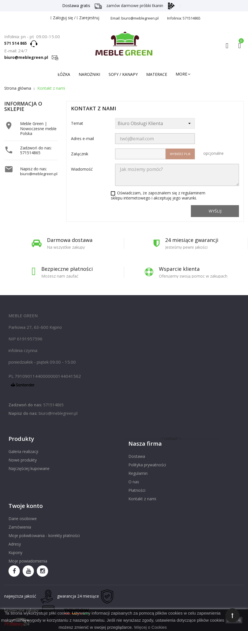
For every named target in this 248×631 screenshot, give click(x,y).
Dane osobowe (22, 518)
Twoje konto (25, 506)
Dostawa (136, 456)
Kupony (15, 552)
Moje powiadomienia (27, 561)
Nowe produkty (22, 460)
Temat (77, 123)
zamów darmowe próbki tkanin (140, 5)
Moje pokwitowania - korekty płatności (44, 535)
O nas (133, 481)
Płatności (136, 490)
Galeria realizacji (23, 451)
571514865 (30, 152)
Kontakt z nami (142, 498)
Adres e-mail (82, 138)
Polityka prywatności (147, 464)
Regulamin (138, 473)
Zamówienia (19, 527)
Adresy (14, 544)
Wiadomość (82, 169)
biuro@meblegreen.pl (31, 57)
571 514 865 (17, 43)
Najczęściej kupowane (28, 468)
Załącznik (79, 153)
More (181, 74)
